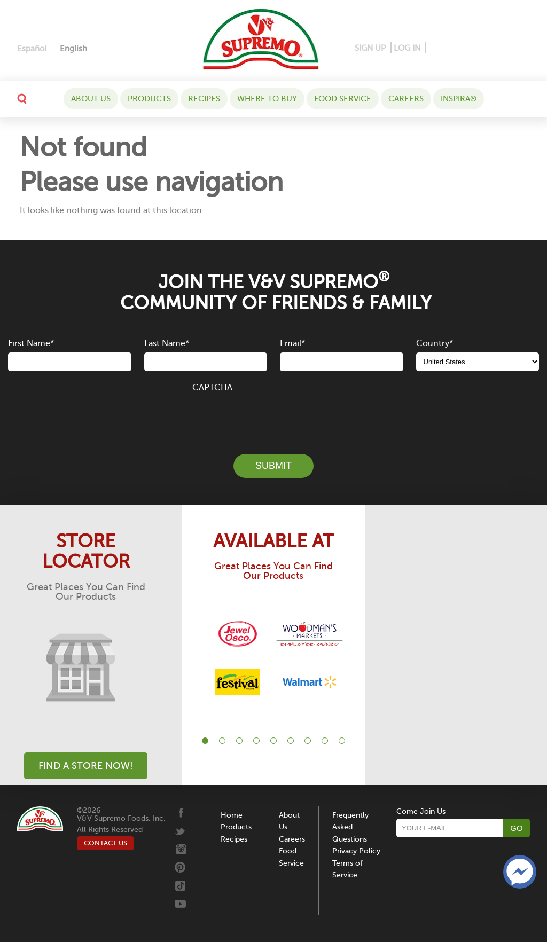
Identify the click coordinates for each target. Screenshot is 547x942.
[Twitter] (488, 48)
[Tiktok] (504, 48)
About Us (91, 99)
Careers (406, 99)
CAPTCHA (212, 387)
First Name (31, 343)
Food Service (342, 99)
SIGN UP (370, 48)
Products (149, 99)
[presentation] (273, 417)
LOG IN (407, 48)
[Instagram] (470, 48)
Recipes (204, 99)
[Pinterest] (451, 48)
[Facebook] (435, 48)
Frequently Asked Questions (350, 827)
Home (232, 815)
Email (292, 343)
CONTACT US (105, 843)
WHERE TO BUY (267, 99)
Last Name (166, 343)
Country (434, 343)
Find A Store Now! (85, 765)
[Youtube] (520, 48)
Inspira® (458, 99)
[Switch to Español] (31, 48)
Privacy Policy (356, 851)
